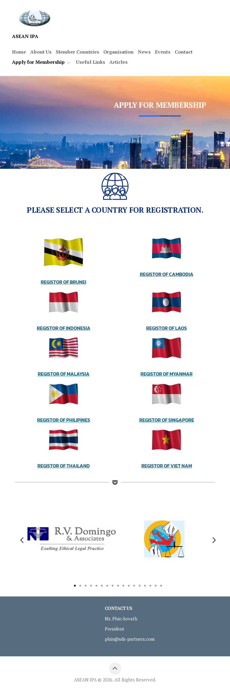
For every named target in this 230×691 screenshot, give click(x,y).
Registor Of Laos (166, 328)
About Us (41, 52)
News (144, 52)
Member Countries (77, 52)
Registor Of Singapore (166, 419)
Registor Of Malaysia (64, 373)
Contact (184, 52)
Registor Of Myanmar (166, 373)
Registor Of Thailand (63, 465)
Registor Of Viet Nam (166, 465)
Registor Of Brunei (63, 281)
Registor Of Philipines (63, 419)
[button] (22, 540)
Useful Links (90, 62)
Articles (118, 62)
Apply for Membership (38, 62)
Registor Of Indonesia (63, 328)
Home (19, 52)
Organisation (118, 52)
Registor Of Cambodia (166, 274)
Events (162, 52)
